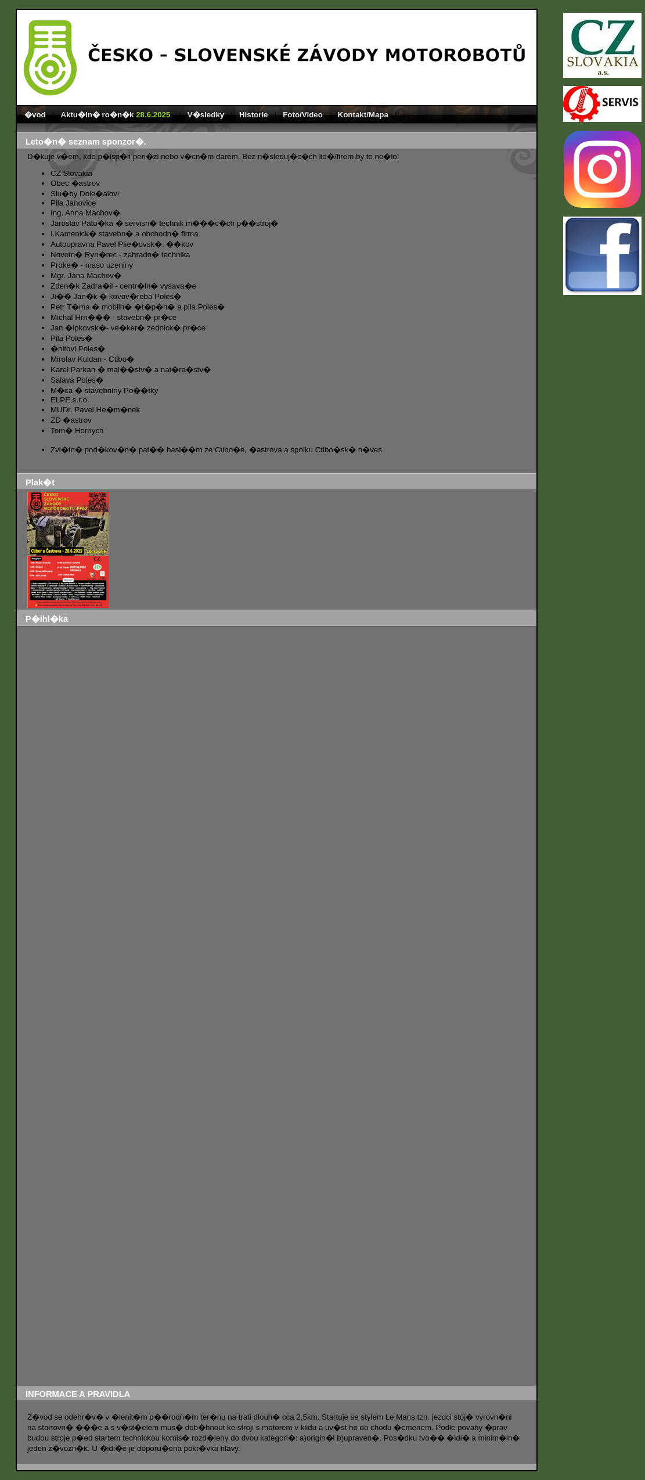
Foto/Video (303, 114)
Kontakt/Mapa (363, 114)
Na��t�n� (202, 1008)
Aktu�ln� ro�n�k (116, 114)
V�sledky (206, 114)
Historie (253, 114)
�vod (35, 114)
